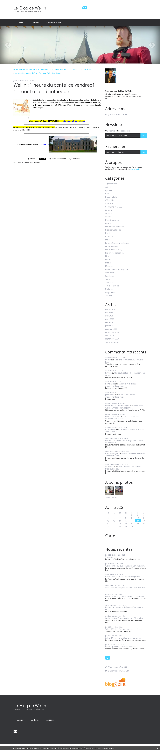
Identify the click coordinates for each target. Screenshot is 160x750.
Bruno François (111, 453)
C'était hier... (110, 200)
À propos (50, 719)
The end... (109, 557)
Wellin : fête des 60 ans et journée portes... (123, 576)
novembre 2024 (111, 332)
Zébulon (108, 296)
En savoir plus (109, 748)
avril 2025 (109, 316)
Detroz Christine (112, 416)
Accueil (20, 22)
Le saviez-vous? (111, 246)
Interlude (109, 236)
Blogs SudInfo (111, 197)
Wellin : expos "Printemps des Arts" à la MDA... (124, 618)
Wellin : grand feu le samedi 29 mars (120, 646)
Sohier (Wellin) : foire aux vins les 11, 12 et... (123, 629)
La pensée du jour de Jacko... (117, 243)
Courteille (109, 466)
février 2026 (110, 309)
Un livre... (109, 289)
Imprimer (74, 158)
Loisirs (108, 259)
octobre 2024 (110, 336)
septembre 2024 (112, 339)
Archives (35, 22)
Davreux (108, 440)
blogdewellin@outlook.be (116, 114)
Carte (110, 535)
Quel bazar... (110, 273)
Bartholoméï (110, 429)
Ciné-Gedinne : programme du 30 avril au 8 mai (125, 587)
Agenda (108, 190)
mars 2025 (109, 319)
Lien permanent (57, 158)
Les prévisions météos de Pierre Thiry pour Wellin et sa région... (38, 73)
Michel (108, 360)
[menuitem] (20, 22)
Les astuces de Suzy (113, 250)
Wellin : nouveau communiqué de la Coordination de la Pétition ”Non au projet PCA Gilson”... (47, 69)
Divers (108, 223)
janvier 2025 (110, 326)
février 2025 (110, 322)
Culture (108, 217)
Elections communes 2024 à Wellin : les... (124, 361)
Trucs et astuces (112, 286)
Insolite (108, 233)
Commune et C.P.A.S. (113, 207)
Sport (107, 279)
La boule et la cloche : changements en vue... (125, 374)
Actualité (109, 187)
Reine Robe (110, 384)
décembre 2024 (111, 329)
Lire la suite (135, 169)
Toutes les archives (112, 343)
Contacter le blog (54, 22)
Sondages (109, 276)
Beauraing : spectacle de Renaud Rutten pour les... (124, 608)
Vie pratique (110, 292)
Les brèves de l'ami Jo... (114, 253)
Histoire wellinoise (113, 230)
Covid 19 (108, 213)
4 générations (111, 184)
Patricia (108, 373)
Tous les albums (111, 498)
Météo (108, 263)
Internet (108, 240)
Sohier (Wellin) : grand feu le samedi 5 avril (123, 638)
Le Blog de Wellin (29, 8)
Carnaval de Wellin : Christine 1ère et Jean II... (124, 406)
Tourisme (109, 283)
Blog (107, 194)
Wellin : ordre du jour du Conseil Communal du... (124, 441)
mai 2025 (109, 313)
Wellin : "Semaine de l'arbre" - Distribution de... (125, 454)
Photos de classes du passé (116, 269)
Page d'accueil (88, 69)
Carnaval (109, 203)
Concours (109, 210)
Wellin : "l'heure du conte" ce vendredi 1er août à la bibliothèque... (53, 88)
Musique (109, 266)
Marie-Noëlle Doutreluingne (117, 405)
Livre (107, 256)
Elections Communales (114, 227)
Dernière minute (112, 220)
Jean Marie (109, 394)
